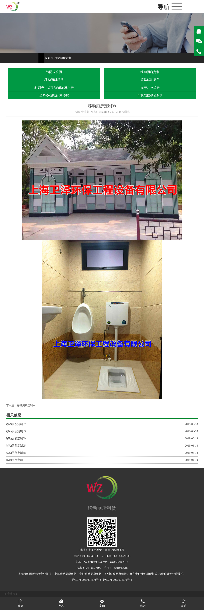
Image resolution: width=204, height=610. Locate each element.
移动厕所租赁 (54, 79)
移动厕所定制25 (16, 445)
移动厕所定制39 (16, 438)
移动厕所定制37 (16, 424)
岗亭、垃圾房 (150, 87)
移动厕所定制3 (15, 459)
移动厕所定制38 (26, 405)
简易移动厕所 (150, 79)
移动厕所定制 (63, 58)
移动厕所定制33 (16, 431)
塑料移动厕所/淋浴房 (54, 95)
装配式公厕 (54, 72)
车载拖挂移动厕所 (150, 95)
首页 (47, 58)
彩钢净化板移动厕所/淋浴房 (54, 87)
